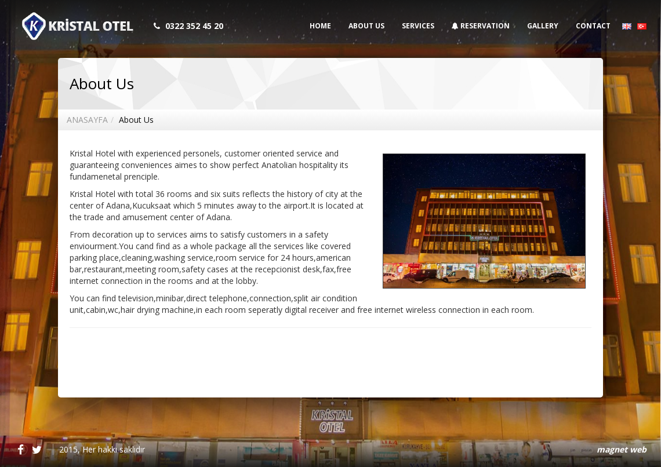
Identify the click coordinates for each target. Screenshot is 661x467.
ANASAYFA (87, 119)
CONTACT (593, 26)
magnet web (622, 449)
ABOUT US (366, 26)
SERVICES (418, 26)
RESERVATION (481, 26)
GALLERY (542, 26)
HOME (320, 26)
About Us (136, 119)
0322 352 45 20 (194, 25)
